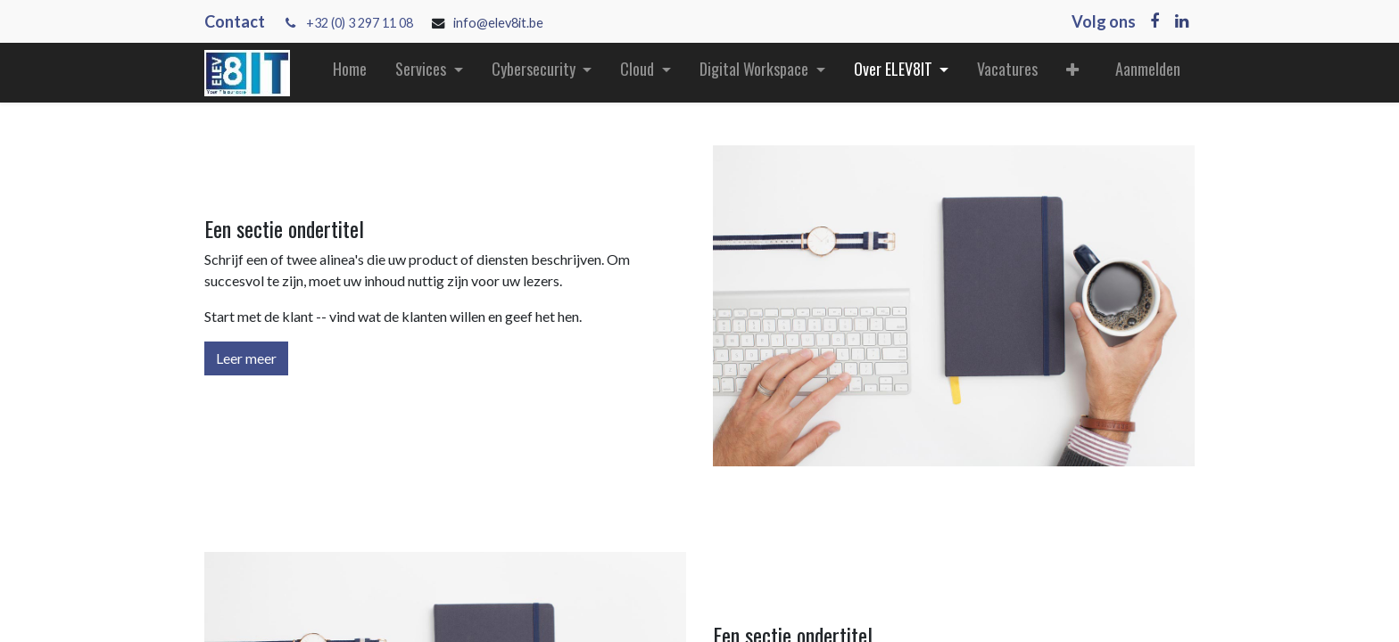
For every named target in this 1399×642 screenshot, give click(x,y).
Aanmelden (1147, 68)
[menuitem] (350, 73)
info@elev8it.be (499, 22)
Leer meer (246, 358)
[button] (1072, 73)
